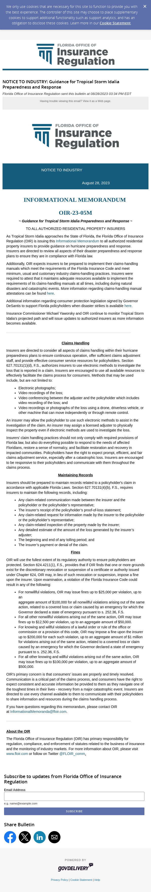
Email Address (15, 790)
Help (97, 879)
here (50, 293)
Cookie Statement (115, 23)
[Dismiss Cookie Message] (144, 5)
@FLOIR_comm (72, 754)
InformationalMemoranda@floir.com (38, 712)
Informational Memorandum (77, 241)
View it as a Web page (96, 101)
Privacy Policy (59, 879)
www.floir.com (17, 754)
